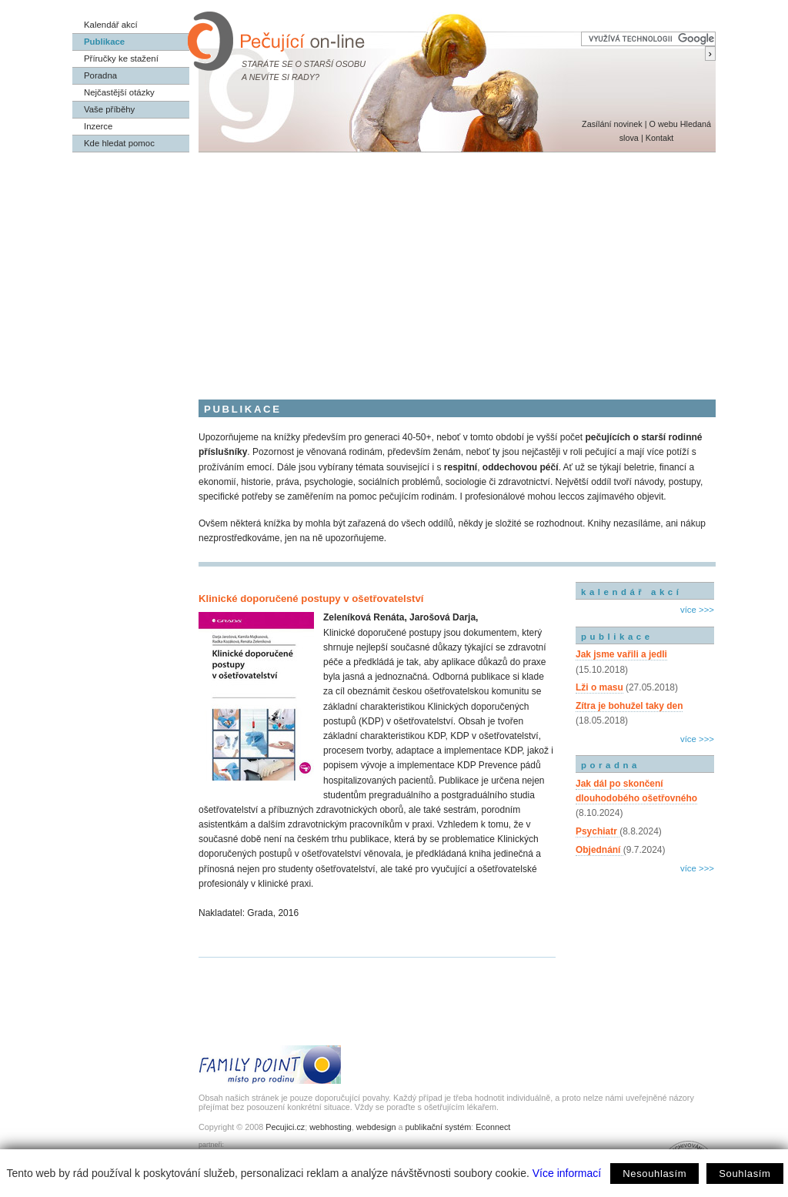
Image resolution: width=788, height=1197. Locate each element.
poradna (610, 765)
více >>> (697, 609)
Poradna (100, 75)
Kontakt (660, 137)
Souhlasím (744, 1173)
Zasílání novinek (612, 124)
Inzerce (98, 126)
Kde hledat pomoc (119, 143)
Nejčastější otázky (119, 92)
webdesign (376, 1127)
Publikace (104, 41)
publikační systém (438, 1127)
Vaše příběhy (109, 109)
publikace (617, 636)
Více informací (567, 1173)
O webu (663, 124)
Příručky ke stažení (121, 58)
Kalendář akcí (111, 24)
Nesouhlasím (654, 1173)
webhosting (330, 1127)
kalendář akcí (631, 592)
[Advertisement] (394, 268)
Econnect (493, 1127)
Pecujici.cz (285, 1127)
